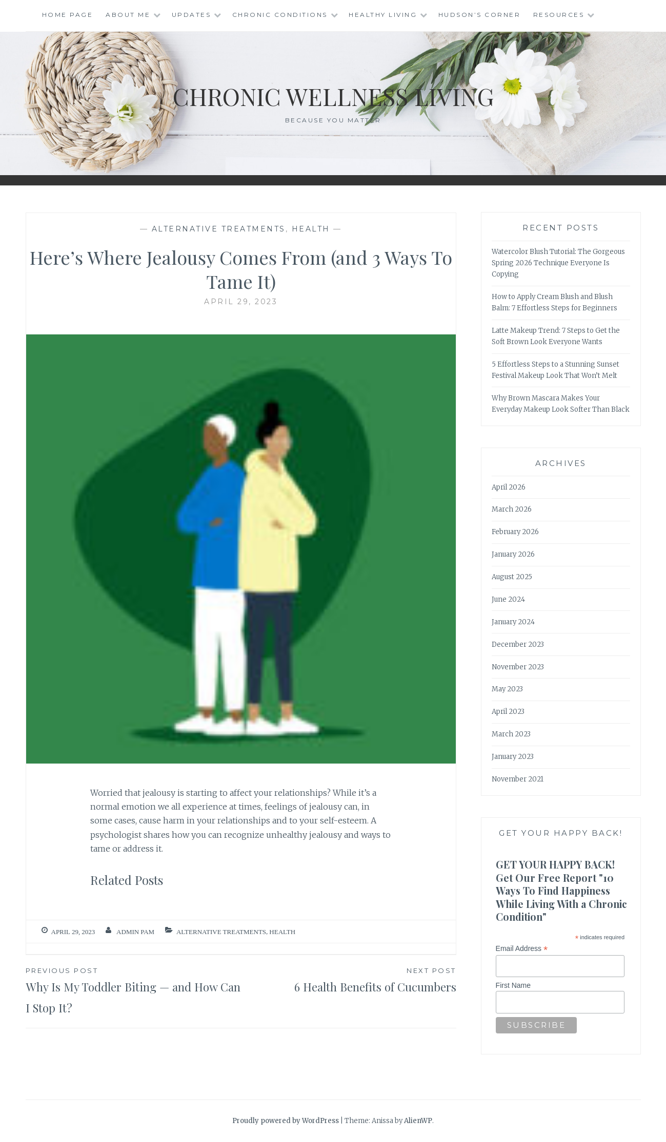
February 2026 (515, 531)
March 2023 (511, 734)
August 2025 (512, 577)
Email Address (522, 949)
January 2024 (513, 622)
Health (311, 229)
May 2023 (507, 689)
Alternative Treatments (219, 229)
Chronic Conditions (280, 14)
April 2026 (509, 487)
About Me (128, 14)
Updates (191, 14)
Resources (558, 14)
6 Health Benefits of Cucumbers (348, 980)
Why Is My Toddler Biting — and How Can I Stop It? (133, 990)
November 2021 (517, 779)
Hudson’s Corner (479, 14)
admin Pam (135, 931)
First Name (513, 985)
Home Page (67, 14)
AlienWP (418, 1120)
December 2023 (518, 644)
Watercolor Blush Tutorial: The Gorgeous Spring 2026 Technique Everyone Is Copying (558, 263)
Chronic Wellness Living (333, 95)
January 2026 (513, 554)
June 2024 (508, 599)
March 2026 (512, 509)
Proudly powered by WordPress (285, 1120)
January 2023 (513, 756)
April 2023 (508, 711)
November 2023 (518, 667)
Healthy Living (383, 14)
